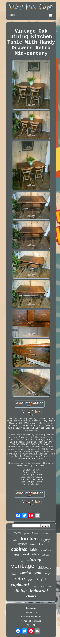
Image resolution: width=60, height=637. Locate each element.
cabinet (19, 549)
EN (28, 625)
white (35, 554)
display (45, 540)
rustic (16, 554)
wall (30, 580)
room (42, 586)
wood (25, 554)
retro (20, 578)
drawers (34, 586)
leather (45, 533)
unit (37, 572)
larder (14, 574)
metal (17, 533)
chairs (31, 596)
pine (26, 533)
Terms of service (31, 621)
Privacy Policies (31, 617)
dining (20, 590)
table (34, 549)
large (47, 573)
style (42, 579)
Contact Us (31, 612)
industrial (39, 590)
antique (45, 555)
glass (49, 586)
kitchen (29, 539)
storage (35, 559)
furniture (22, 543)
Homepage (31, 608)
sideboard (44, 567)
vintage (22, 566)
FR (34, 625)
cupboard (20, 584)
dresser (42, 544)
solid (14, 540)
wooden (25, 573)
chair (22, 561)
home (33, 544)
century (46, 550)
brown (35, 533)
